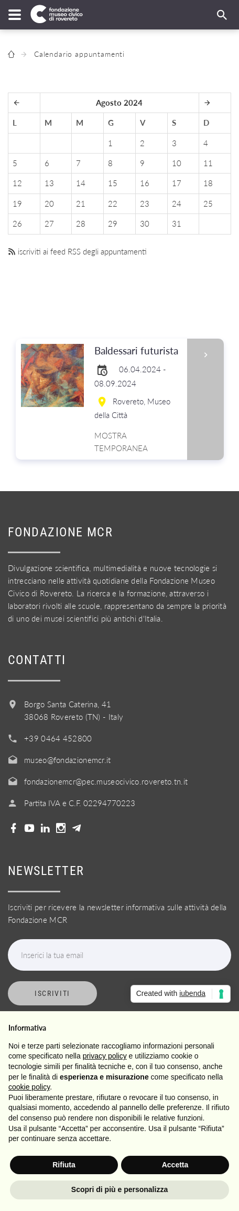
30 (144, 223)
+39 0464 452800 (58, 738)
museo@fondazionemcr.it (67, 760)
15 (112, 183)
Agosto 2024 (119, 102)
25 (208, 203)
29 (112, 223)
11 (208, 163)
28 (80, 223)
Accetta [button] (175, 1165)
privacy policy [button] (105, 1056)
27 (49, 223)
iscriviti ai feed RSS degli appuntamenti (77, 251)
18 (208, 183)
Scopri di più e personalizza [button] (119, 1189)
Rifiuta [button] (63, 1165)
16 (144, 183)
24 (176, 203)
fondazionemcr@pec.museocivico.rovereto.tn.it (106, 781)
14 (80, 183)
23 (144, 203)
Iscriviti (52, 993)
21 (80, 203)
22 (112, 203)
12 (17, 183)
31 (176, 223)
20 (49, 203)
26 (17, 223)
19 (17, 203)
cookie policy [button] (29, 1087)
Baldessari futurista (137, 351)
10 (176, 163)
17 (176, 183)
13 (49, 183)
